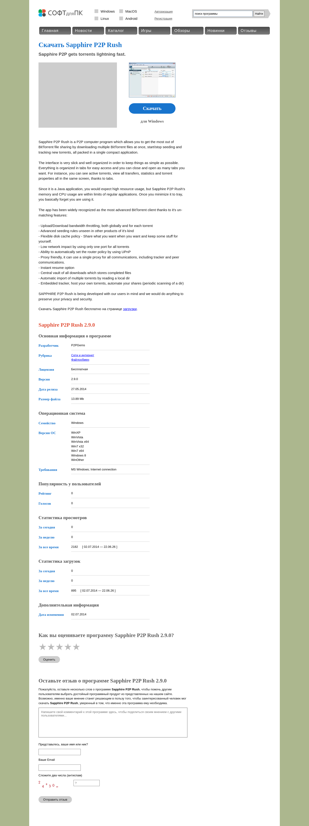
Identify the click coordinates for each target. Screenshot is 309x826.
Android (131, 19)
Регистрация (163, 18)
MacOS (131, 11)
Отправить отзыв (55, 799)
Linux (105, 19)
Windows (108, 11)
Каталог (116, 30)
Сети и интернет (82, 355)
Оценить (49, 659)
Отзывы (248, 30)
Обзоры (182, 30)
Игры (146, 30)
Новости (83, 30)
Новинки (216, 30)
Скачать (152, 108)
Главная (50, 30)
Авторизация (163, 11)
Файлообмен (80, 359)
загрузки (130, 309)
